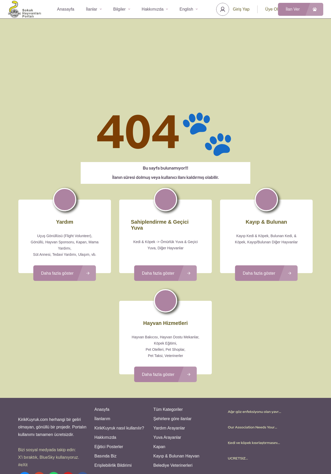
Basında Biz (105, 411)
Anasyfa (101, 365)
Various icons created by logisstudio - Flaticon (165, 461)
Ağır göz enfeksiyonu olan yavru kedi (254, 367)
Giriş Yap (241, 9)
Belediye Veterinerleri (172, 421)
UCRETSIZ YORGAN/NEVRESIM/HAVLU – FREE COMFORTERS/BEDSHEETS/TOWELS (255, 413)
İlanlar (94, 9)
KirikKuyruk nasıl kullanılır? (119, 383)
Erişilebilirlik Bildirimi (113, 421)
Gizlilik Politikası (196, 455)
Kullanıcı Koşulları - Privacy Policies (151, 455)
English (188, 9)
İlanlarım (102, 374)
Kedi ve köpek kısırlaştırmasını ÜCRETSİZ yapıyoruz (252, 398)
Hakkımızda (155, 9)
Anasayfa (65, 9)
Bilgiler (121, 9)
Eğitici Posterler (108, 402)
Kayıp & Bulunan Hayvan (176, 411)
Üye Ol (271, 9)
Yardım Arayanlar (169, 383)
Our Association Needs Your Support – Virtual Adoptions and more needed (255, 382)
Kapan (159, 402)
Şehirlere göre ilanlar (172, 374)
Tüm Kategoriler (168, 365)
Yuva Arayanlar (167, 393)
